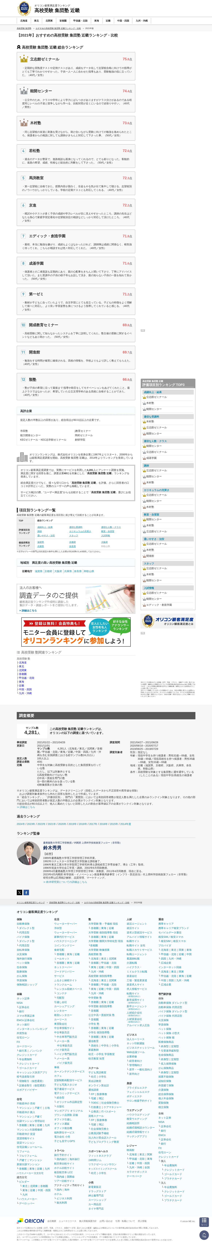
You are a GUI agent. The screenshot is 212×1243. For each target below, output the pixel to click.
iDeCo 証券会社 (26, 1020)
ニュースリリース (67, 1221)
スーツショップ (97, 1199)
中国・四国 (25, 689)
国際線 (71, 1176)
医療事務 (102, 1094)
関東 (149, 1154)
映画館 (130, 1150)
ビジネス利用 (64, 1198)
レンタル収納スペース (69, 988)
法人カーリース (136, 1039)
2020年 (62, 824)
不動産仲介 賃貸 (26, 1133)
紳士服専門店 (96, 1195)
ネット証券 (23, 998)
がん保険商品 (166, 1068)
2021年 (52, 824)
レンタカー (60, 1010)
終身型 (165, 1046)
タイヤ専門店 (96, 1208)
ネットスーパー (63, 967)
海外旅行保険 (24, 958)
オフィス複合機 (63, 1128)
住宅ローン (23, 1037)
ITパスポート (108, 1111)
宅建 (93, 1098)
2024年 (21, 824)
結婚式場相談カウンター (141, 1127)
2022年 (41, 824)
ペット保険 (23, 962)
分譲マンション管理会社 (31, 1121)
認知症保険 (164, 1081)
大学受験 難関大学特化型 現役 (105, 941)
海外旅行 (74, 1159)
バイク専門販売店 (67, 1054)
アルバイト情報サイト (139, 936)
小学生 (115, 1045)
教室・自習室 (107, 531)
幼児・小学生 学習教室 (101, 1054)
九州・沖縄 (25, 693)
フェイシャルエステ (138, 1091)
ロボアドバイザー (27, 1089)
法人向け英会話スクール (102, 1137)
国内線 (60, 1176)
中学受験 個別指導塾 (100, 1006)
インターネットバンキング (32, 1028)
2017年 (93, 824)
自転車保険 (23, 949)
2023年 (31, 824)
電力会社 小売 (62, 1136)
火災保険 (22, 954)
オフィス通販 (61, 1123)
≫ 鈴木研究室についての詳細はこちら (65, 881)
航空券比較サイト (64, 1163)
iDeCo (162, 1135)
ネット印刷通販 (136, 1043)
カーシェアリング (64, 1006)
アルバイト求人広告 (138, 1025)
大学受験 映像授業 (99, 949)
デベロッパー (26, 1203)
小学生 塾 (93, 1023)
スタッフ (73, 535)
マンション (25, 1107)
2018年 (83, 824)
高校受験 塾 (95, 954)
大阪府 (104, 542)
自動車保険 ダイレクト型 (172, 1002)
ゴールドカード (28, 1068)
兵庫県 (40, 546)
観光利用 (62, 1202)
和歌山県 (89, 571)
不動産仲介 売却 (26, 1103)
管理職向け (135, 1065)
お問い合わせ (106, 1221)
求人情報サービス (137, 988)
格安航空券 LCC (63, 1172)
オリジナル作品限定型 (69, 1102)
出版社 (60, 1106)
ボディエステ (134, 1096)
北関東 (23, 670)
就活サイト (133, 928)
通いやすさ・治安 (46, 535)
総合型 (60, 1097)
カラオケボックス (137, 1171)
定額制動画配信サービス (68, 1080)
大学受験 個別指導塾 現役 (103, 932)
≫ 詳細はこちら (26, 807)
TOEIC (95, 1102)
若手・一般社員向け (140, 1069)
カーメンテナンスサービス (69, 1071)
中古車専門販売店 (67, 1036)
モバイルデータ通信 (169, 932)
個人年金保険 (166, 1098)
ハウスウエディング (138, 1114)
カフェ (58, 1075)
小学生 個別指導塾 (99, 1032)
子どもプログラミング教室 (103, 1141)
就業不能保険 (166, 1076)
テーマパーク (134, 1176)
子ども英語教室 (97, 1072)
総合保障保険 (166, 1094)
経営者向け (135, 1060)
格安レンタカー (63, 1015)
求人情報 (142, 1221)
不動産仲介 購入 (26, 1112)
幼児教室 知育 (96, 1058)
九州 (47, 1125)
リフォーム (23, 1151)
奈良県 (72, 546)
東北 (21, 666)
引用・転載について (125, 1221)
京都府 (72, 542)
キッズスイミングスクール (102, 1168)
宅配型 (60, 997)
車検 (56, 1067)
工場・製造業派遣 (137, 980)
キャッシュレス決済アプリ (32, 1072)
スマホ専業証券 (26, 1015)
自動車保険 (23, 923)
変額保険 (163, 1102)
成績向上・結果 (45, 527)
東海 (21, 681)
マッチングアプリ (137, 1136)
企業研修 (132, 1056)
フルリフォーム (28, 1155)
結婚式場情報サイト (138, 1131)
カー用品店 (94, 1204)
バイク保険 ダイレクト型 (172, 1011)
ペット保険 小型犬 (169, 1033)
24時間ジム (95, 1160)
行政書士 (96, 1107)
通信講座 (93, 1089)
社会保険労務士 (110, 1102)
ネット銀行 (23, 1024)
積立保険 (163, 1107)
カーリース (60, 1019)
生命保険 (22, 967)
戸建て (38, 1107)
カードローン (24, 1046)
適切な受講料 (75, 527)
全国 (147, 1167)
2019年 (73, 824)
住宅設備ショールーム (29, 1146)
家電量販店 (94, 1186)
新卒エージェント (137, 1007)
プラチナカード (173, 1178)
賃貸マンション (26, 1142)
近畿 (21, 685)
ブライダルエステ (137, 1087)
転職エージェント (137, 954)
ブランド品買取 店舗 (66, 1114)
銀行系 (23, 1050)
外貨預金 (22, 1033)
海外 (66, 1189)
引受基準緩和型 (170, 1050)
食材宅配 (59, 949)
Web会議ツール (136, 1052)
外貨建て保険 (166, 1085)
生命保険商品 (166, 1054)
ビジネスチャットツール (141, 1047)
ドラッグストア (97, 1191)
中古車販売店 (61, 1032)
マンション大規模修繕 (29, 1129)
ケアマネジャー (113, 1107)
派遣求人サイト (136, 984)
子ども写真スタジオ (65, 1084)
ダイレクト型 (26, 928)
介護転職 (132, 962)
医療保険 (22, 971)
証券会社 (24, 1007)
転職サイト (133, 941)
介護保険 (163, 1089)
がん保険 (22, 975)
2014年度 (125, 824)
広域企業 (166, 962)
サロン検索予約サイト (139, 1100)
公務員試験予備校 (98, 1133)
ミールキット (61, 958)
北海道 (23, 662)
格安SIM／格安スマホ (170, 936)
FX (18, 1041)
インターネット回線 (169, 967)
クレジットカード (27, 1054)
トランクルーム (63, 984)
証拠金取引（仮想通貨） (33, 1085)
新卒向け (134, 1073)
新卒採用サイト (136, 1001)
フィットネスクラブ (99, 1155)
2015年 (114, 824)
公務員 (95, 1111)
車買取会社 (60, 1023)
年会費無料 (25, 1059)
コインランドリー (64, 945)
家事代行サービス (64, 936)
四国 (163, 958)
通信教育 (93, 1041)
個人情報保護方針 (88, 1221)
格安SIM (166, 941)
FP (92, 1094)
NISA (20, 1002)
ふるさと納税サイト (65, 980)
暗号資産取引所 (26, 1076)
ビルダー (24, 1181)
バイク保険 (23, 936)
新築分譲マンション (28, 1164)
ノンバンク (35, 1050)
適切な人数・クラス (111, 527)
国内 (59, 1189)
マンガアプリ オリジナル (68, 1110)
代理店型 (24, 932)
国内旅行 (62, 1159)
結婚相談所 (133, 1123)
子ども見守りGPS (64, 1141)
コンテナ (62, 993)
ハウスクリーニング (65, 941)
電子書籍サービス (64, 1089)
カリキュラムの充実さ (80, 531)
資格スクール (96, 1115)
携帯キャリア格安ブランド (173, 928)
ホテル (58, 1194)
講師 (39, 531)
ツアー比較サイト (64, 1180)
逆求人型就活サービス (139, 932)
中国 (189, 954)
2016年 (104, 824)
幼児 (93, 1076)
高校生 (95, 1045)
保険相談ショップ (27, 984)
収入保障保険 (168, 1063)
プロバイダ (164, 945)
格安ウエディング (137, 1118)
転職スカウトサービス (139, 949)
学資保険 (22, 980)
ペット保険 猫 (166, 1037)
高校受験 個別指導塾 (100, 975)
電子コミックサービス (67, 1093)
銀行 (21, 1011)
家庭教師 (93, 1049)
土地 (47, 1107)
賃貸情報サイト (26, 1138)
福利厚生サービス (64, 1132)
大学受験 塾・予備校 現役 (103, 923)
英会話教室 (94, 1081)
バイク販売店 (61, 1049)
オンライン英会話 (98, 1085)
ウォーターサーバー (65, 923)
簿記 (101, 1098)
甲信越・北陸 (26, 677)
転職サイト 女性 (136, 945)
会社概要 (51, 1221)
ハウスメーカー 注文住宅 (30, 1173)
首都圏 (23, 674)
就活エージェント (137, 923)
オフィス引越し (63, 1119)
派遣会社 (132, 975)
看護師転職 (133, 958)
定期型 (175, 1046)
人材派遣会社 (134, 1020)
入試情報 (105, 535)
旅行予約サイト (63, 1154)
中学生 (105, 1045)
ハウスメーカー (28, 1199)
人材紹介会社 (134, 1014)
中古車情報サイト (64, 1028)
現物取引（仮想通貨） (32, 1081)
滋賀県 (40, 542)
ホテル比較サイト (64, 1167)
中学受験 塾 (95, 997)
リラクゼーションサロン (102, 1164)
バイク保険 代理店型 (170, 1015)
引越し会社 (60, 1002)
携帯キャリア (166, 923)
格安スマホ (179, 941)
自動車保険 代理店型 (170, 1007)
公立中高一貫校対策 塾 (101, 1015)
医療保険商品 (166, 1041)
